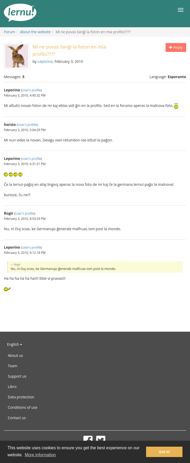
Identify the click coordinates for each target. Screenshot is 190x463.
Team (12, 365)
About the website (35, 31)
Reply (176, 47)
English (14, 344)
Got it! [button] (164, 452)
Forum (9, 31)
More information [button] (40, 455)
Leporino (45, 61)
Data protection (21, 396)
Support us (17, 376)
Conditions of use (22, 407)
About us (15, 355)
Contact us (17, 417)
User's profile (31, 90)
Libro (12, 386)
